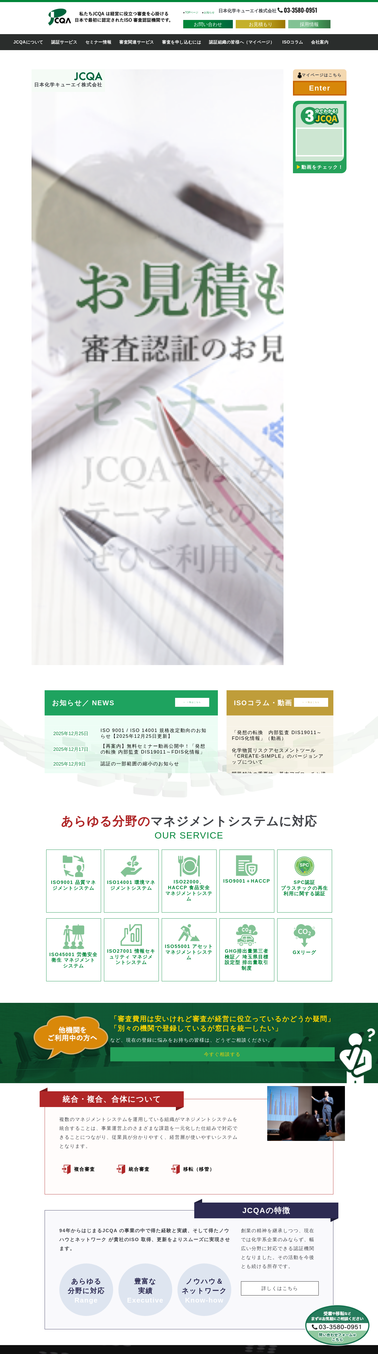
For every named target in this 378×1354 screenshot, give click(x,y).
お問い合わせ (208, 24)
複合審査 (88, 1168)
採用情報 (309, 24)
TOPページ (190, 12)
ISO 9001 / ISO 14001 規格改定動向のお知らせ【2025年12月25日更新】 (154, 733)
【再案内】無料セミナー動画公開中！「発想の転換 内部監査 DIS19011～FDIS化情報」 (153, 749)
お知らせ (208, 12)
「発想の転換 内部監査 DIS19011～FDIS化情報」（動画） (277, 735)
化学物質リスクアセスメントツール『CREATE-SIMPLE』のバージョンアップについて (278, 756)
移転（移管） (204, 1168)
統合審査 (143, 1168)
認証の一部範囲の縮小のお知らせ (140, 763)
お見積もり (260, 24)
